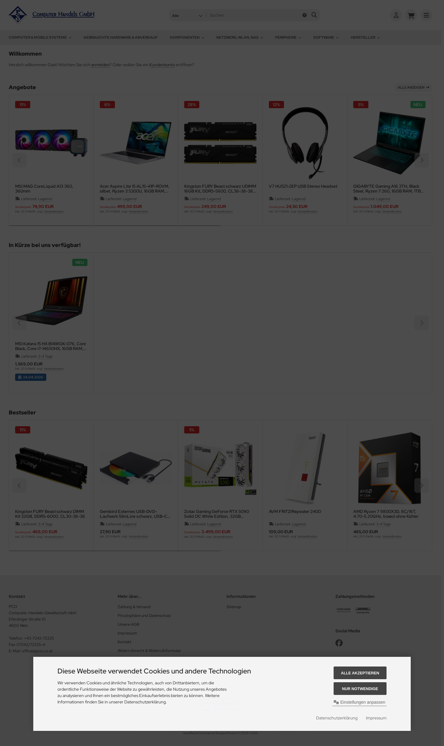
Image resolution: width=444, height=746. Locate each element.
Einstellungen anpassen (359, 702)
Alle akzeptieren (360, 673)
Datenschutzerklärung (336, 718)
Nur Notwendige (360, 688)
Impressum (376, 718)
